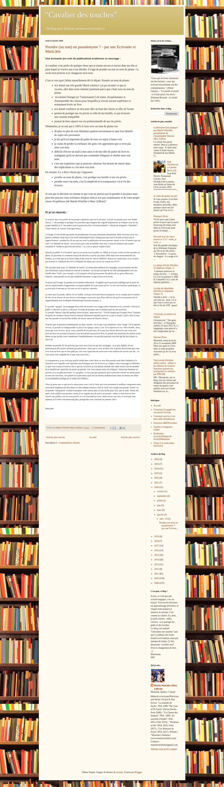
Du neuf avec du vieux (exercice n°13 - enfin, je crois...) (165, 239)
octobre (160, 491)
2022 (156, 478)
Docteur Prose (160, 337)
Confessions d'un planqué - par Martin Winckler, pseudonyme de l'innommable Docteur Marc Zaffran (166, 133)
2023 (156, 473)
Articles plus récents (55, 437)
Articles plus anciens (130, 437)
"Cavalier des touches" (81, 14)
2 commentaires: (99, 427)
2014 (156, 559)
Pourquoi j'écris (161, 216)
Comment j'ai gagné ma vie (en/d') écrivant (164, 411)
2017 (156, 545)
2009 (156, 583)
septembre (162, 496)
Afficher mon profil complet (164, 749)
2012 (156, 569)
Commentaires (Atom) (69, 442)
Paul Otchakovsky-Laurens (172, 165)
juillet (160, 500)
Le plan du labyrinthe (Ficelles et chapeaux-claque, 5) (164, 291)
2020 (156, 487)
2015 (156, 555)
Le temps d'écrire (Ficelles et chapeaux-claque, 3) (166, 266)
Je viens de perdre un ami (165, 196)
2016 (156, 550)
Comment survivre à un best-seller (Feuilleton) (164, 417)
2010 (156, 578)
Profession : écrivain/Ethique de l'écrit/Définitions (162, 436)
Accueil (93, 437)
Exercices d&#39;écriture (165, 423)
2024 (156, 468)
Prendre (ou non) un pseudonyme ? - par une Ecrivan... (168, 525)
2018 (156, 541)
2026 (156, 459)
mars (159, 510)
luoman (119, 772)
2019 (156, 536)
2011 (156, 573)
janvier (160, 514)
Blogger (138, 772)
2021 (156, 482)
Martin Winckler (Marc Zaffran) (165, 687)
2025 (156, 464)
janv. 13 (164, 519)
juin (159, 505)
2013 (156, 564)
